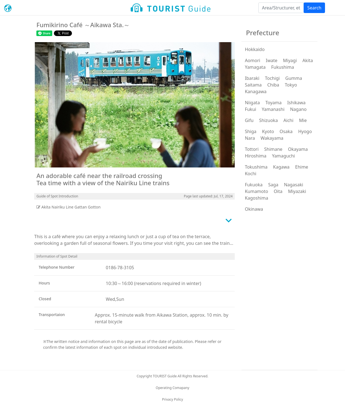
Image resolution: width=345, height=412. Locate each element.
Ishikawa (296, 103)
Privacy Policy (172, 399)
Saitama (253, 85)
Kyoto (268, 131)
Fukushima (282, 67)
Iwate (272, 60)
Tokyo (291, 85)
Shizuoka (268, 120)
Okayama (298, 149)
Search (314, 8)
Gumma (293, 78)
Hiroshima (255, 156)
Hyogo (305, 131)
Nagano (298, 109)
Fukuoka (253, 185)
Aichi (288, 120)
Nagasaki (293, 185)
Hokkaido (254, 49)
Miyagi (290, 60)
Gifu (249, 120)
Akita (307, 60)
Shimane (273, 149)
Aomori (252, 60)
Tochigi (272, 78)
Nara (250, 138)
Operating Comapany (172, 387)
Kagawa (281, 167)
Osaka (286, 131)
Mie (303, 120)
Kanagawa (255, 91)
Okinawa (254, 209)
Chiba (273, 85)
